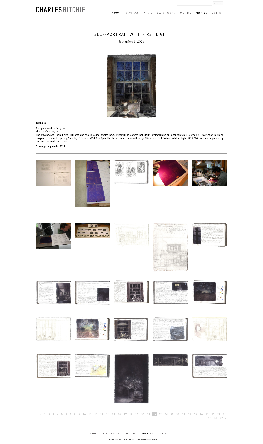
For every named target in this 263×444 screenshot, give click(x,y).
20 (142, 414)
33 (218, 414)
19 (136, 414)
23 (160, 414)
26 (177, 414)
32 (212, 414)
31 (207, 414)
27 (183, 414)
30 (201, 414)
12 (95, 414)
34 (224, 414)
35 (209, 418)
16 (119, 414)
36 (215, 418)
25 (172, 414)
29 (195, 414)
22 (154, 414)
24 (166, 414)
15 (113, 414)
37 (221, 418)
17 (125, 414)
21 (148, 414)
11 (90, 414)
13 (101, 414)
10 (84, 414)
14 (107, 414)
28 (189, 414)
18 (131, 414)
